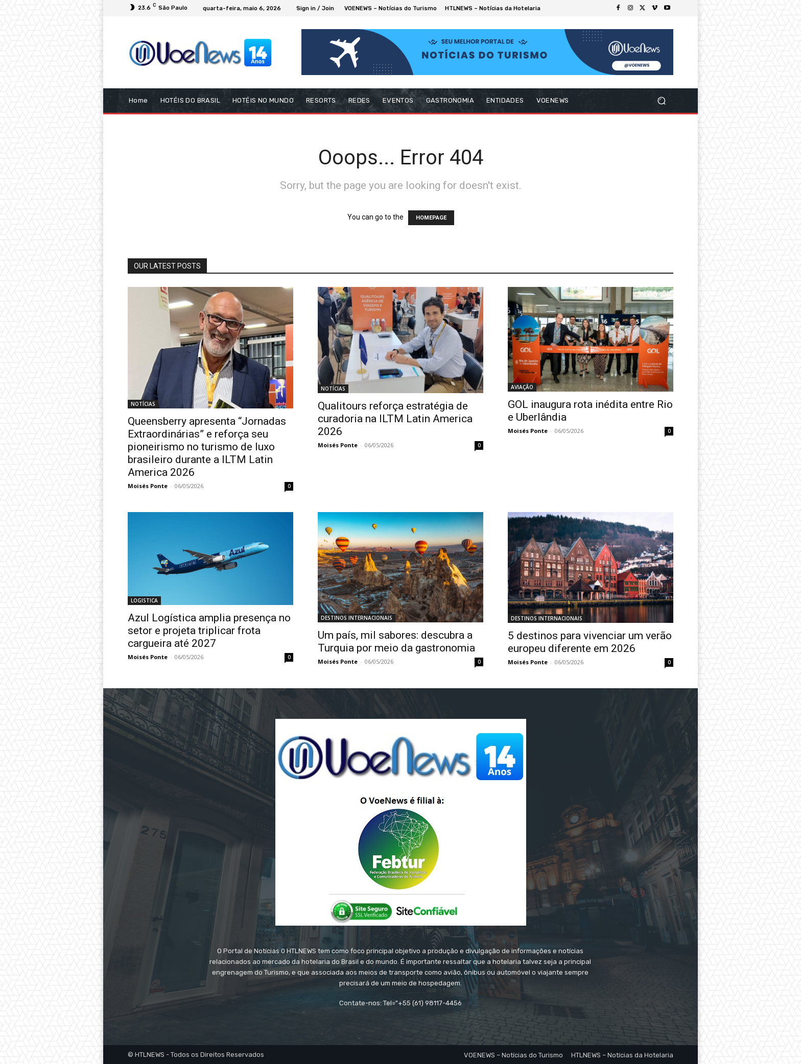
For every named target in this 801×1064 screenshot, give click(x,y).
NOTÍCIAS (143, 403)
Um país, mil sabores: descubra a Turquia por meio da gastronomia (396, 641)
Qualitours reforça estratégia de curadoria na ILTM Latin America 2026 (395, 419)
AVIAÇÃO (522, 387)
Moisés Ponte (148, 486)
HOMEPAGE (431, 217)
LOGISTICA (144, 600)
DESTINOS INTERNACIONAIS (356, 617)
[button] (661, 101)
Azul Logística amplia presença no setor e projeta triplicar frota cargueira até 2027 (209, 630)
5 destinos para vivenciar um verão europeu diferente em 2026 (590, 642)
